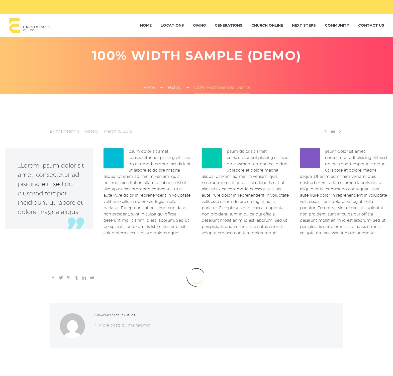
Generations (228, 25)
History (91, 131)
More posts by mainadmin (125, 325)
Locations (172, 25)
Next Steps (304, 25)
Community (337, 25)
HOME (146, 25)
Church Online (267, 25)
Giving (199, 25)
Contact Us (371, 25)
